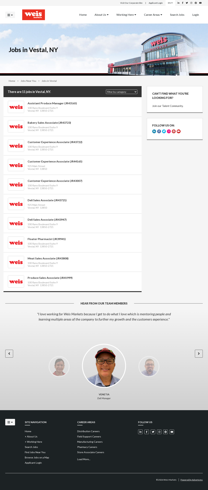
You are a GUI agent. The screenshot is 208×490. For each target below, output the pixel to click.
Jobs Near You (28, 80)
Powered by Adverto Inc (192, 479)
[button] (121, 92)
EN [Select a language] (170, 3)
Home (12, 80)
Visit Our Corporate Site (131, 3)
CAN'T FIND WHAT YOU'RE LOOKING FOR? (170, 95)
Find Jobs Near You (35, 452)
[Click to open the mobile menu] (10, 15)
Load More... (83, 459)
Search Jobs (177, 14)
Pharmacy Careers (87, 446)
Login (195, 14)
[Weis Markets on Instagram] (191, 3)
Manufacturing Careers (90, 441)
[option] (104, 316)
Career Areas (153, 14)
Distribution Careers (88, 431)
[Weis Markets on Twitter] (187, 3)
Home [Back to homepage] (83, 14)
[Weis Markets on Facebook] (182, 3)
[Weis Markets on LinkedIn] (179, 3)
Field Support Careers (89, 436)
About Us (102, 14)
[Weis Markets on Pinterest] (196, 3)
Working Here (126, 14)
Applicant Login (156, 3)
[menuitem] (83, 15)
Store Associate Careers (90, 452)
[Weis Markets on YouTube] (200, 3)
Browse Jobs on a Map (37, 457)
